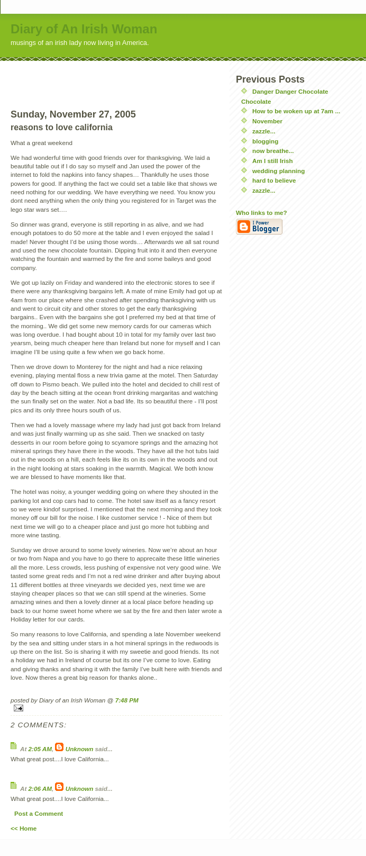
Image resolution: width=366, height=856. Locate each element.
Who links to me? (261, 212)
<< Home (23, 828)
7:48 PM (127, 700)
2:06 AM (40, 788)
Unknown (80, 748)
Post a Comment (38, 813)
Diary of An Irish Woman (84, 29)
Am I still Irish (272, 160)
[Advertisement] (116, 77)
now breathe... (273, 150)
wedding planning (278, 170)
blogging (265, 141)
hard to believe (274, 180)
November (267, 121)
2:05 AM (40, 748)
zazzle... (264, 131)
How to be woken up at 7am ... (296, 110)
